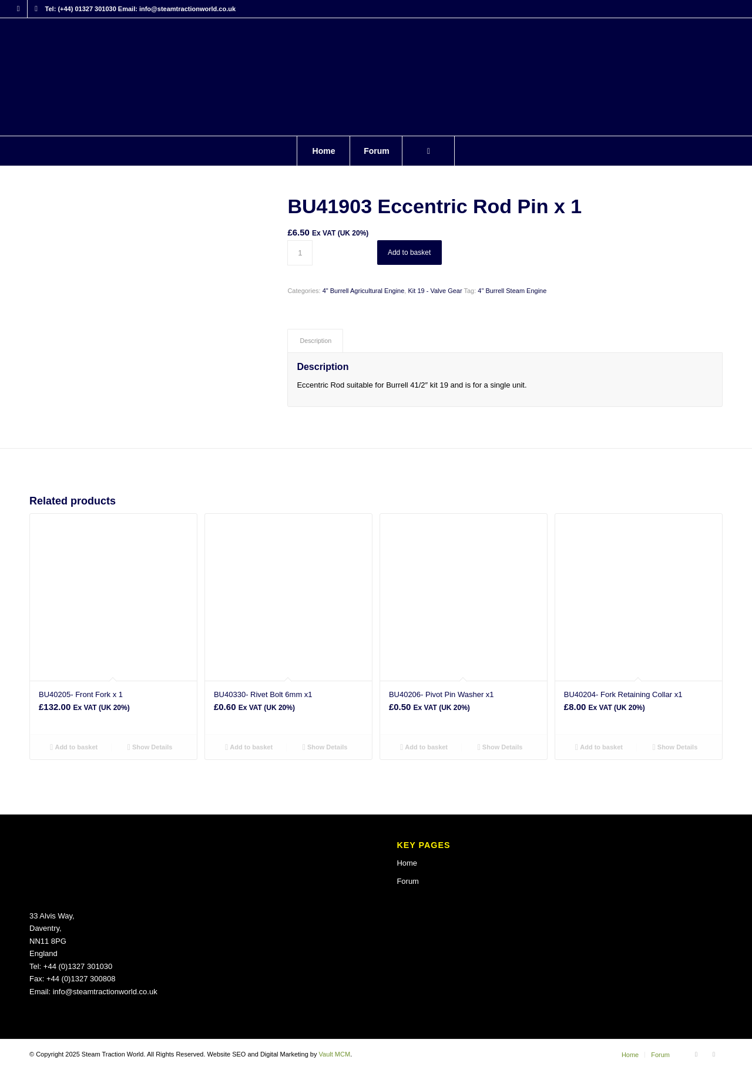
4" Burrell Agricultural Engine (364, 290)
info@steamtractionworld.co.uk (105, 991)
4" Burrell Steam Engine (512, 290)
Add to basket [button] (74, 747)
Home (407, 863)
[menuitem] (323, 151)
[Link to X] (36, 9)
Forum (408, 881)
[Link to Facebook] (18, 9)
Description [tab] (315, 340)
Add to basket (409, 252)
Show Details (150, 747)
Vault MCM (335, 1054)
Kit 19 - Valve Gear (435, 290)
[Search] (428, 151)
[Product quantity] (300, 252)
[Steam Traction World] (376, 77)
